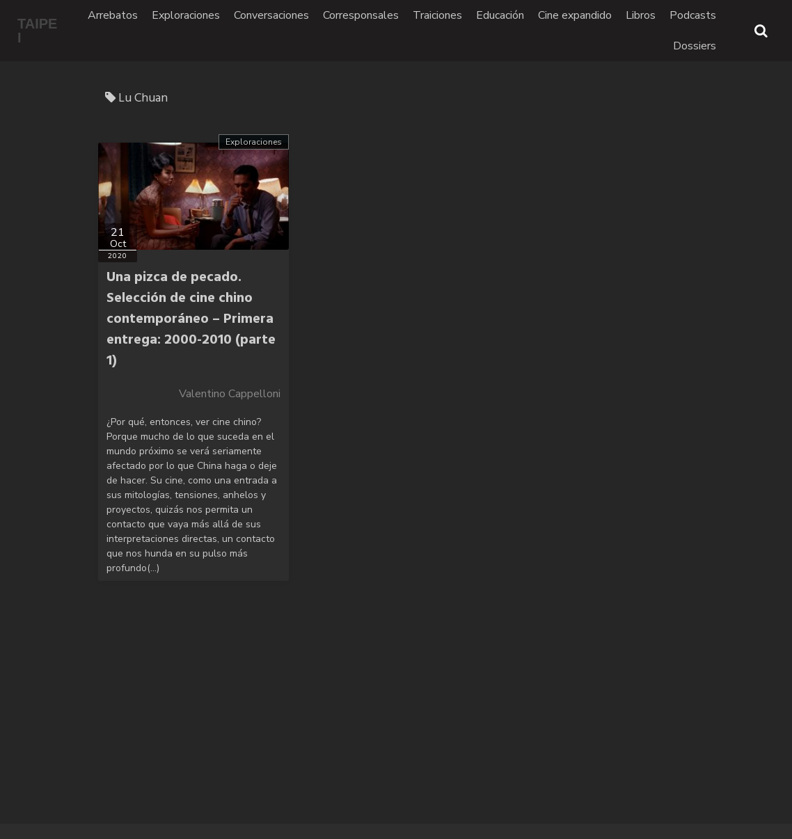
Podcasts (693, 15)
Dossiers (694, 46)
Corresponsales (361, 15)
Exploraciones (186, 15)
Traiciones (437, 15)
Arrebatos (113, 15)
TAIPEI (37, 30)
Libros (641, 15)
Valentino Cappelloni (229, 393)
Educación (500, 15)
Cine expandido (575, 15)
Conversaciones (271, 15)
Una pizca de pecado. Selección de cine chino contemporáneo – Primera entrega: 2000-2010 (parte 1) (191, 319)
